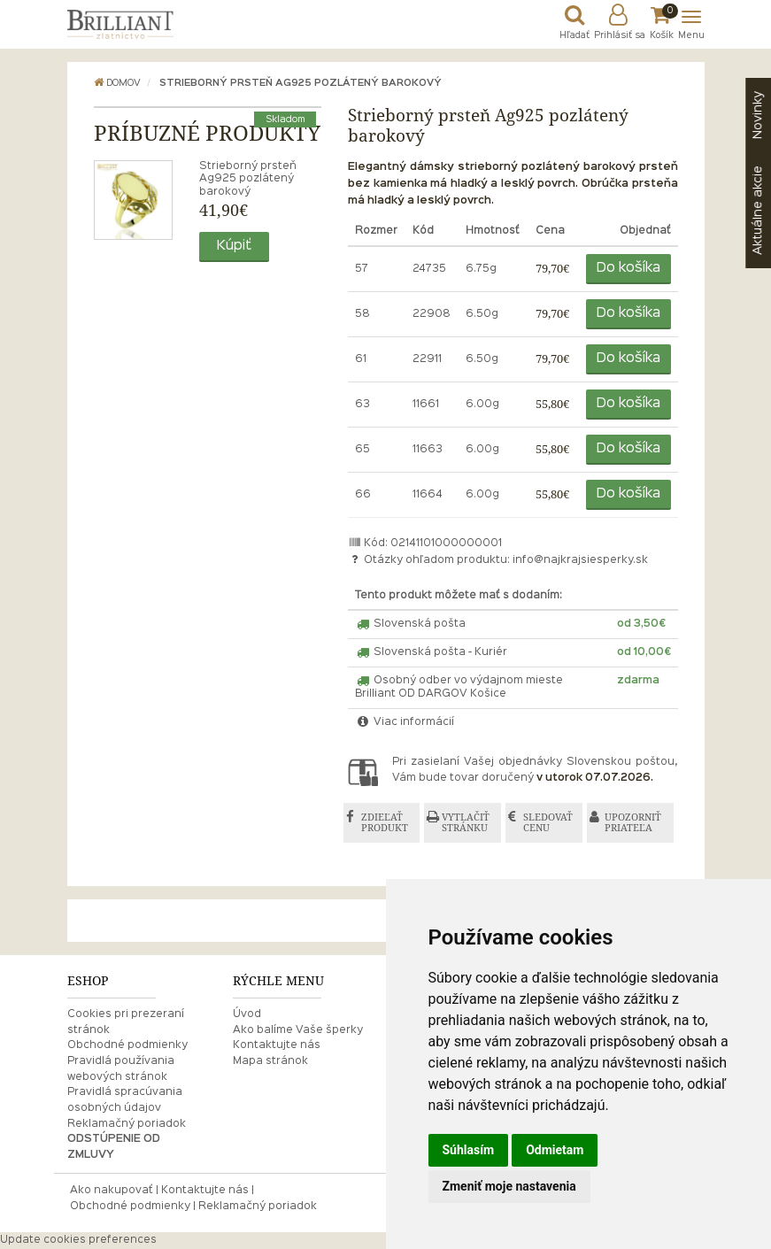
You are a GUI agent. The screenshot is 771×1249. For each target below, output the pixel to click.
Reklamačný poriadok (126, 1124)
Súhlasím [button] (469, 1150)
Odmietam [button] (554, 1150)
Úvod (247, 1014)
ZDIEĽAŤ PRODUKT (384, 823)
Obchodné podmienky (127, 1045)
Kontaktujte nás (276, 1045)
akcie (757, 210)
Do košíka (628, 268)
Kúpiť (234, 246)
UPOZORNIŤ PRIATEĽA (633, 823)
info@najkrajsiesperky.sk (580, 560)
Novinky (757, 115)
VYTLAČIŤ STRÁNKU (466, 823)
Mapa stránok (270, 1061)
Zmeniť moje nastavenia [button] (509, 1186)
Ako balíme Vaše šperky (298, 1030)
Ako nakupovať (111, 1190)
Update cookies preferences (78, 1240)
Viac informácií (404, 722)
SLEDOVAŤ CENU (548, 823)
